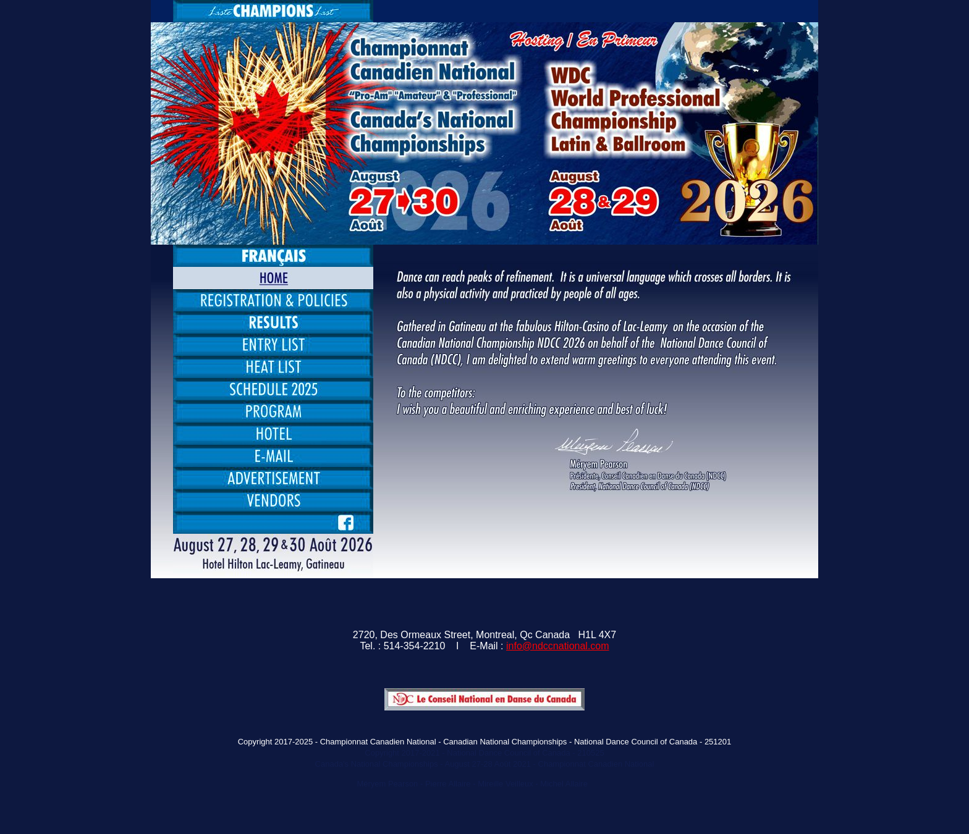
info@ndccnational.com (557, 646)
